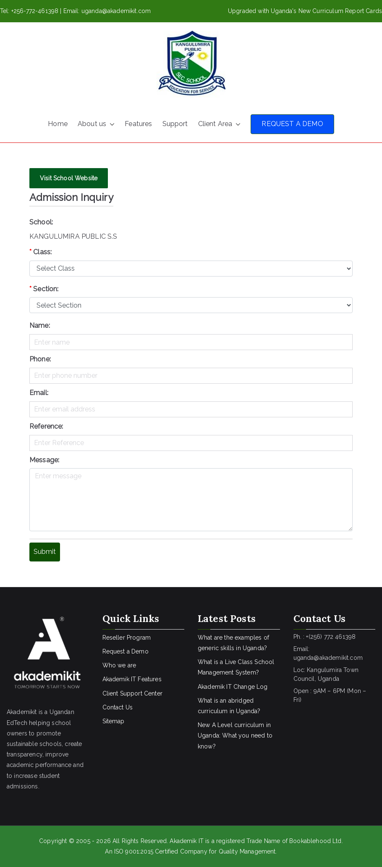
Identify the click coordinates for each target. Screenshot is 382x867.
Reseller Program (126, 637)
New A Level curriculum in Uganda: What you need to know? (235, 735)
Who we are (119, 665)
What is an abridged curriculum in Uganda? (229, 705)
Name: (39, 325)
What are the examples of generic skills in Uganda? (233, 642)
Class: (40, 252)
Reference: (46, 426)
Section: (44, 289)
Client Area (219, 124)
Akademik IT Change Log (233, 686)
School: (41, 222)
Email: (38, 393)
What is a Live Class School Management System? (236, 667)
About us (96, 124)
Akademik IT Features (132, 679)
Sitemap (113, 721)
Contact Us (117, 707)
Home (58, 124)
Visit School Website (68, 178)
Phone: (40, 359)
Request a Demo (125, 651)
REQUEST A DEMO (292, 124)
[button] (110, 124)
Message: (44, 460)
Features (138, 124)
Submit (45, 552)
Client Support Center (132, 693)
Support (175, 124)
